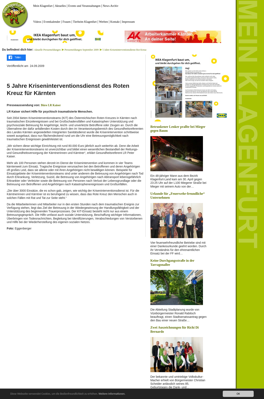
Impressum (128, 21)
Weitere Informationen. (112, 393)
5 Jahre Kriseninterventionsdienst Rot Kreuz (124, 49)
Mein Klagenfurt (43, 5)
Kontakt (115, 21)
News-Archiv (110, 5)
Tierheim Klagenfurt (85, 21)
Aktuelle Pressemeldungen (47, 49)
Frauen (66, 21)
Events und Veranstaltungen (84, 5)
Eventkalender (52, 21)
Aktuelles (60, 5)
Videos (37, 21)
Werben (103, 21)
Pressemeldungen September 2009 (82, 49)
